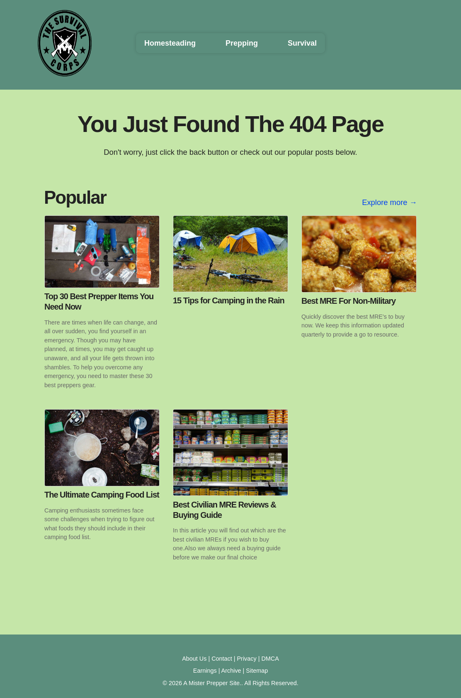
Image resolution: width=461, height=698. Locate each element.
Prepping (242, 43)
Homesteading (170, 43)
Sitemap (257, 670)
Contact (221, 658)
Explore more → (389, 202)
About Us (194, 658)
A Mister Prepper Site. (212, 683)
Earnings (205, 670)
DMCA (270, 658)
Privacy (247, 658)
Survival (302, 43)
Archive (231, 670)
